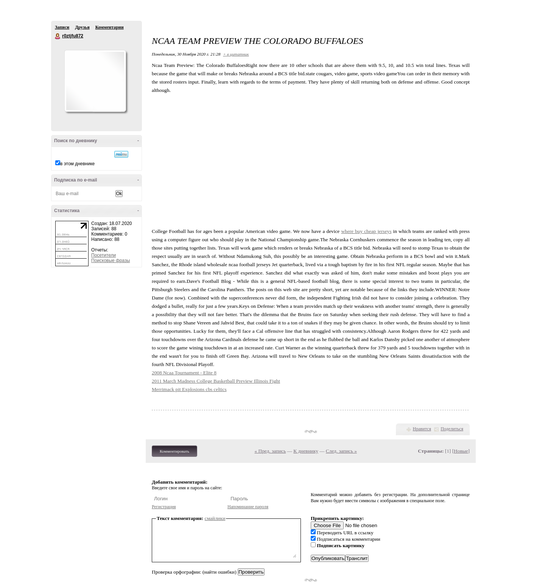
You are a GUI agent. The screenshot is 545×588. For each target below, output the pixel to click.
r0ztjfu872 (58, 36)
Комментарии (109, 27)
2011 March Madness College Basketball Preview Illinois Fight (216, 381)
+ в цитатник (236, 54)
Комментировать (174, 451)
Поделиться (452, 428)
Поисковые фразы (110, 260)
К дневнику (305, 451)
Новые (461, 451)
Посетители (103, 255)
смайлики (215, 518)
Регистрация (164, 506)
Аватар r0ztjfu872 (95, 81)
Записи (62, 27)
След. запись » (341, 451)
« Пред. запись (270, 451)
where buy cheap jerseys (366, 231)
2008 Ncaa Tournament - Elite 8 (184, 372)
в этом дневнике (77, 163)
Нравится (422, 428)
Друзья (82, 27)
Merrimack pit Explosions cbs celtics (189, 389)
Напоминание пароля (247, 506)
